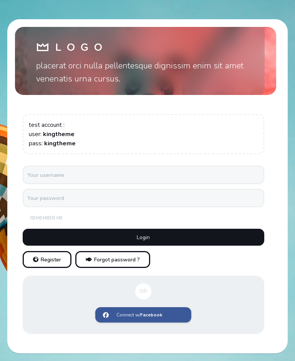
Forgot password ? (113, 259)
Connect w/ (132, 315)
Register (47, 259)
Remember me (46, 218)
